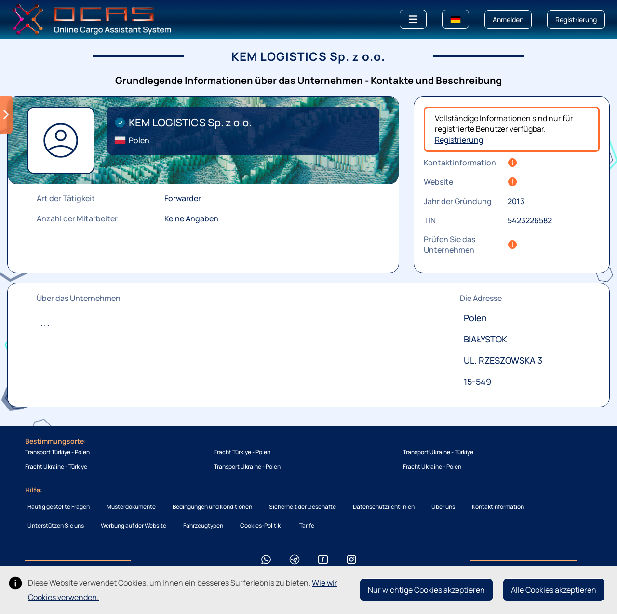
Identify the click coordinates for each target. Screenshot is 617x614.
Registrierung (459, 140)
